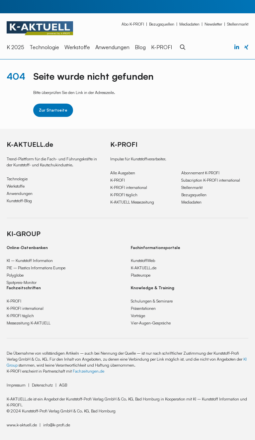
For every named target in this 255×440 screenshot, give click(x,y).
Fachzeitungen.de (88, 371)
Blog (140, 47)
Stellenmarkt (237, 24)
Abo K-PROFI (133, 24)
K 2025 (15, 47)
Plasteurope (140, 275)
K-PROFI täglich (123, 194)
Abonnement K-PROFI (200, 172)
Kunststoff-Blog (19, 200)
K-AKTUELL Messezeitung (132, 202)
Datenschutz (42, 385)
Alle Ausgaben (122, 172)
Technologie (44, 47)
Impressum (16, 385)
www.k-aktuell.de (22, 424)
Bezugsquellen (161, 24)
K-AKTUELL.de (143, 267)
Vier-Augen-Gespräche (151, 322)
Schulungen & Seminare (152, 301)
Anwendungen (112, 47)
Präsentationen (143, 308)
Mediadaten (189, 24)
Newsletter (213, 24)
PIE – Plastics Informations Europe (36, 267)
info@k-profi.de (56, 424)
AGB (63, 385)
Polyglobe (15, 275)
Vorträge (138, 315)
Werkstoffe (77, 47)
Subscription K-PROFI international (210, 180)
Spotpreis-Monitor (22, 282)
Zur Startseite (53, 110)
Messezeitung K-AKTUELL (28, 322)
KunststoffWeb (143, 260)
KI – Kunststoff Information (30, 260)
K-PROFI (161, 47)
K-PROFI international (128, 187)
